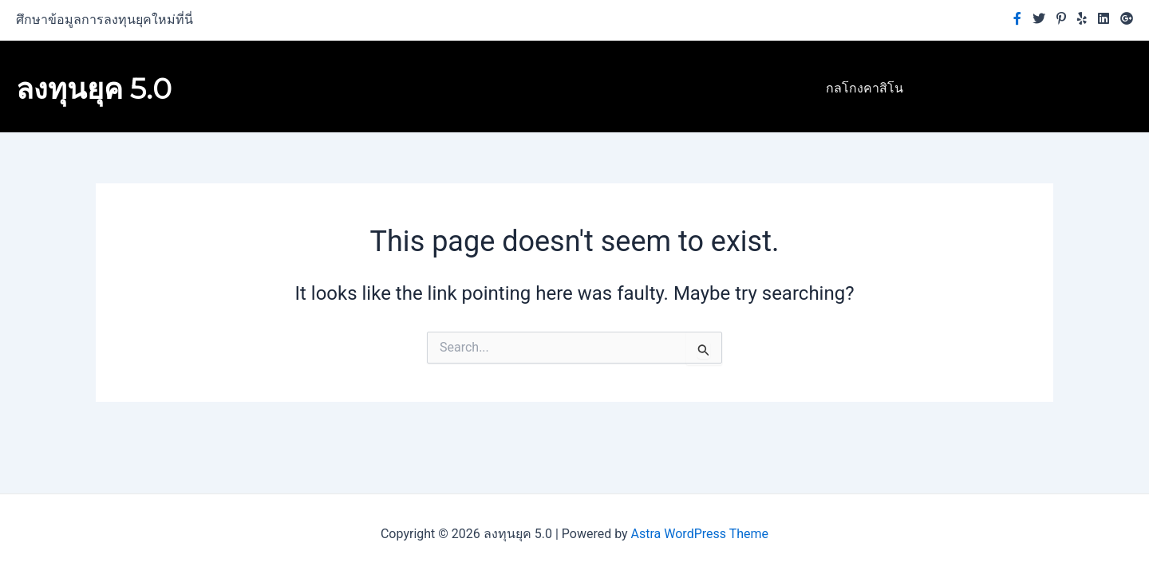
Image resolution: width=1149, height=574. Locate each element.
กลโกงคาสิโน (864, 88)
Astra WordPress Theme (699, 533)
